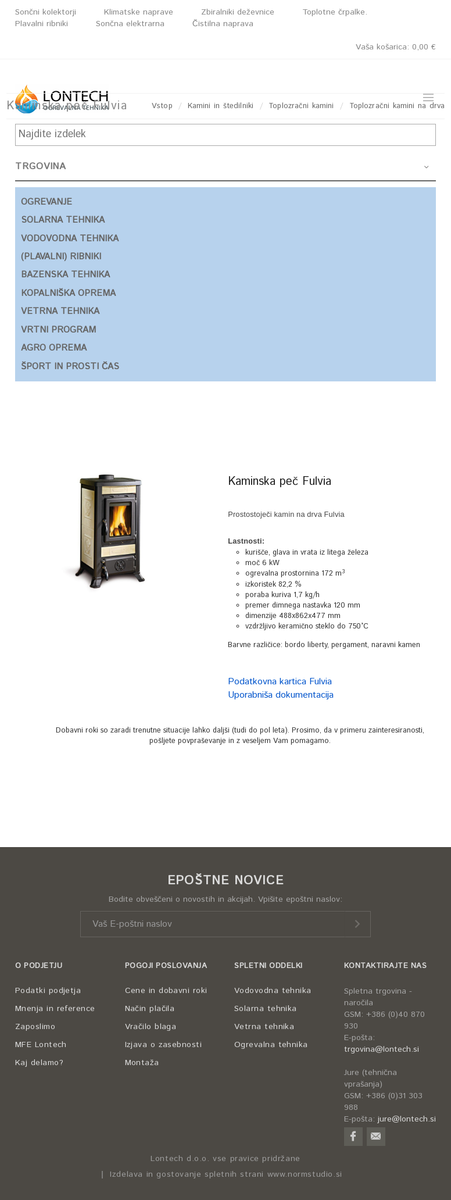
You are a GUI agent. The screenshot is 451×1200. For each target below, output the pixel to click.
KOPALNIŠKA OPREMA (68, 293)
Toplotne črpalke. (334, 12)
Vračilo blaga (151, 1027)
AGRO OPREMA (54, 348)
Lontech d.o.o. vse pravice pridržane (225, 1159)
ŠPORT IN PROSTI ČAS (70, 366)
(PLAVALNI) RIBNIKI (61, 257)
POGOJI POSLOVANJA (166, 966)
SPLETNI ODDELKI (268, 966)
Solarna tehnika (265, 1009)
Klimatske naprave (138, 12)
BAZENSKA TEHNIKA (65, 275)
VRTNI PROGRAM (58, 330)
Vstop (162, 106)
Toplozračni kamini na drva (397, 106)
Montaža (142, 1063)
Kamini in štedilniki (220, 106)
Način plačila (150, 1009)
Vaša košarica (396, 47)
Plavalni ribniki (41, 24)
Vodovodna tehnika (273, 991)
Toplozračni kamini (301, 106)
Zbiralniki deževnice (237, 12)
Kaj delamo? (39, 1063)
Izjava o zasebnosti (163, 1045)
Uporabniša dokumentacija (281, 695)
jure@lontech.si (407, 1119)
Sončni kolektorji (45, 12)
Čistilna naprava (222, 24)
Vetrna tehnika (264, 1027)
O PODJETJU (38, 966)
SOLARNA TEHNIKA (63, 220)
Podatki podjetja (48, 991)
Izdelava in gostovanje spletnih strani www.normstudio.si (226, 1174)
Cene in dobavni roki (166, 991)
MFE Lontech (41, 1045)
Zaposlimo (35, 1027)
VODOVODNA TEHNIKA (70, 239)
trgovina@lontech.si (381, 1049)
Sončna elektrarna (130, 24)
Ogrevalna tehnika (271, 1045)
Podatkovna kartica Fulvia (280, 681)
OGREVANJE (46, 202)
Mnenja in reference (55, 1009)
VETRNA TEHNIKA (60, 311)
